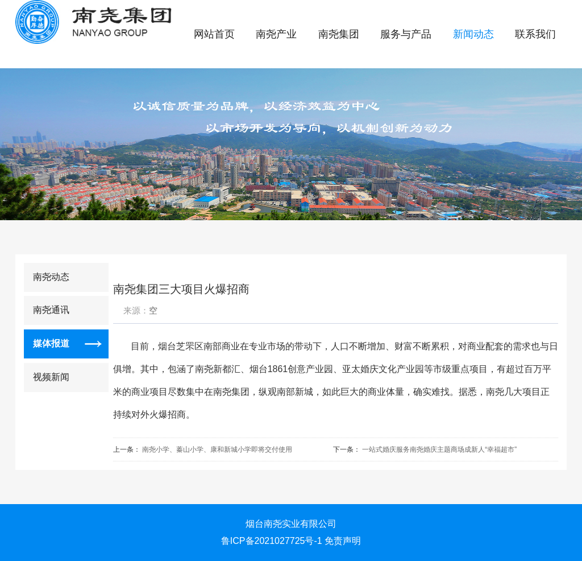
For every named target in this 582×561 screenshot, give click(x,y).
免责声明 (343, 541)
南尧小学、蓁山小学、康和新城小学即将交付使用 (217, 449)
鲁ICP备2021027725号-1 (271, 541)
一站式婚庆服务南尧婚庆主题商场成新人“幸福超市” (439, 449)
